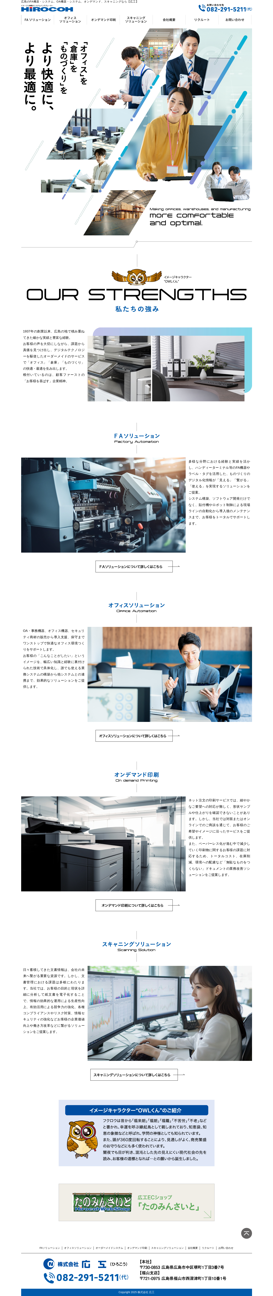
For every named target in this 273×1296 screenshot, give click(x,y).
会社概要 (193, 1247)
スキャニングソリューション (167, 1247)
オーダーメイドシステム (109, 1247)
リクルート (208, 1247)
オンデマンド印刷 (137, 1247)
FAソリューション (50, 1247)
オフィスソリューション (78, 1247)
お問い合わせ (225, 1247)
